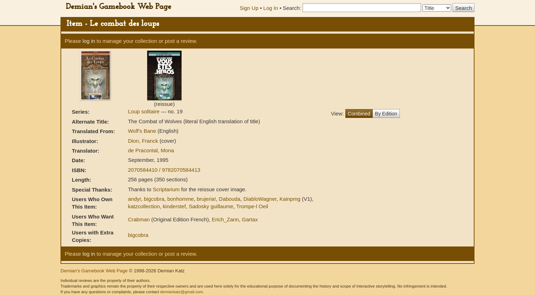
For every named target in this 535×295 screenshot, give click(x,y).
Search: (292, 8)
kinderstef (174, 206)
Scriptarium (166, 189)
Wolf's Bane (142, 131)
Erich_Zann (225, 219)
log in (88, 41)
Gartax (250, 219)
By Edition (386, 114)
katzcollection (144, 206)
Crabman (139, 219)
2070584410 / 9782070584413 (164, 170)
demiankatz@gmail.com (181, 292)
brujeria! (206, 199)
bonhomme (180, 199)
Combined (359, 114)
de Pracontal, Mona (151, 150)
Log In (270, 8)
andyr (134, 199)
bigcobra (154, 199)
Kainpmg (290, 199)
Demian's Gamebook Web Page (118, 7)
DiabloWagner (260, 199)
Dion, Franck (144, 141)
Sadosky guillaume (211, 206)
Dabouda (230, 199)
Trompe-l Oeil (252, 206)
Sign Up (249, 8)
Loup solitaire (144, 111)
